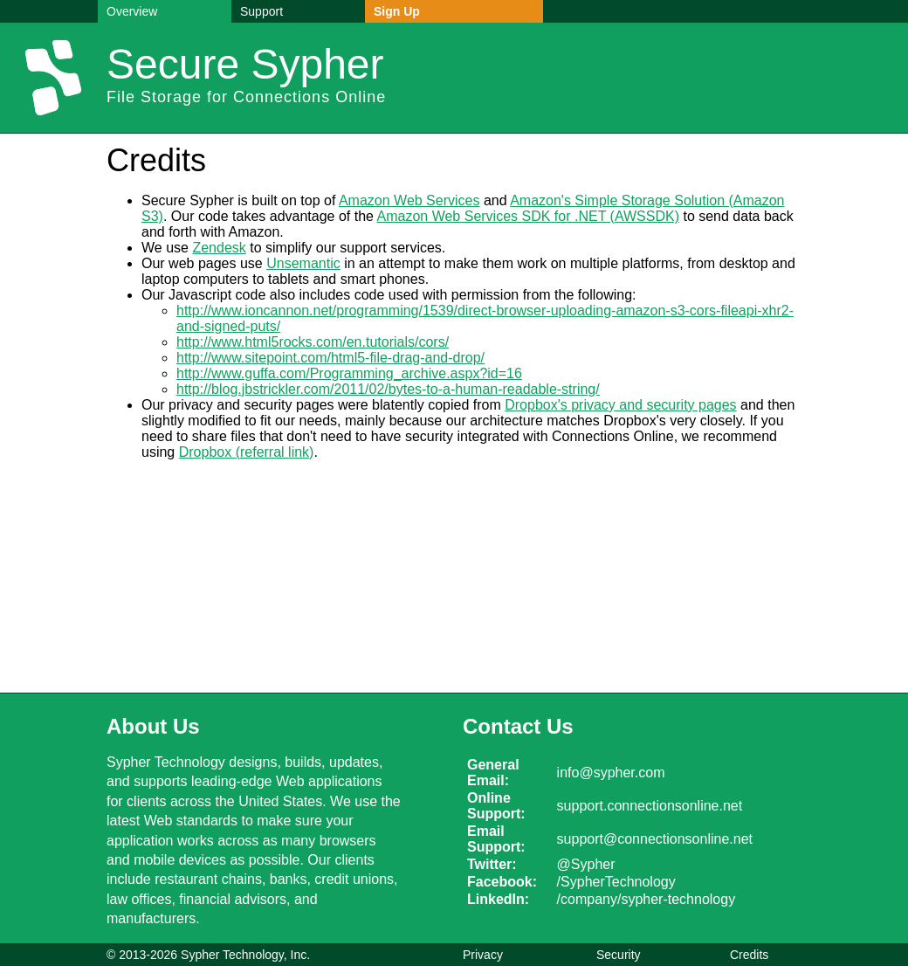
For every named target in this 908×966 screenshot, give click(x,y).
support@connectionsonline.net (655, 838)
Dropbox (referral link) (246, 452)
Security (618, 955)
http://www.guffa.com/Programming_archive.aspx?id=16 (349, 373)
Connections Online (309, 97)
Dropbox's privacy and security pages (620, 404)
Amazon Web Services (409, 200)
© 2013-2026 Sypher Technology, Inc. (208, 955)
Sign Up (397, 11)
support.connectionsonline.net (650, 805)
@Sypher (586, 864)
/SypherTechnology (616, 881)
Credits (749, 955)
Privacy (483, 955)
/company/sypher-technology (646, 899)
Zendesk (218, 247)
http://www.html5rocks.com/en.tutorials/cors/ (312, 342)
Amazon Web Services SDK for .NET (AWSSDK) (528, 216)
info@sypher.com (611, 772)
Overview (132, 11)
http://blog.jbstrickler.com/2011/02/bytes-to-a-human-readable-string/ (388, 389)
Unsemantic (303, 263)
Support (261, 11)
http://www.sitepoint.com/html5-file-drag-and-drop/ (330, 357)
